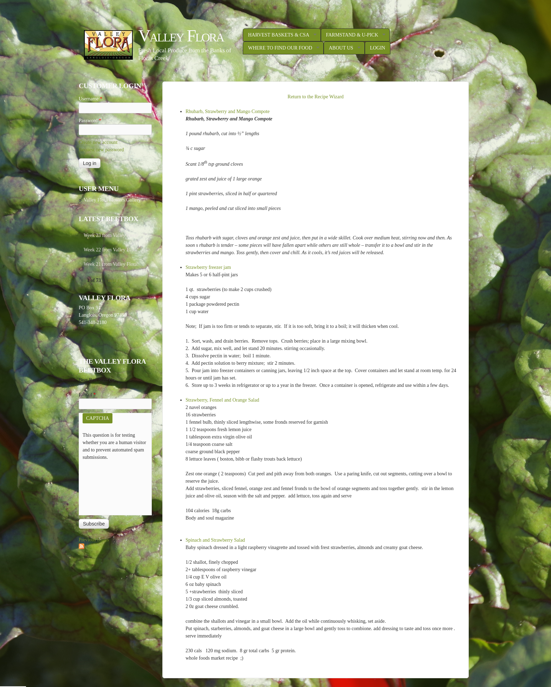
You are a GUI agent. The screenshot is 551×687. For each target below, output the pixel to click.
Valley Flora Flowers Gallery (112, 200)
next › (113, 280)
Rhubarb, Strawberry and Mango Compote (228, 111)
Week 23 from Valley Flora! (111, 235)
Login (377, 48)
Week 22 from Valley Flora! (111, 249)
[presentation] (111, 486)
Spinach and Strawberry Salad (215, 540)
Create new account (98, 142)
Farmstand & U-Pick (353, 35)
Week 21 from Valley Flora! (111, 264)
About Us (342, 48)
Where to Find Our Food (281, 48)
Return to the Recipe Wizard (315, 96)
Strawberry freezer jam (208, 267)
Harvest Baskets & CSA (280, 35)
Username (90, 98)
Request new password (101, 149)
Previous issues (94, 539)
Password (90, 120)
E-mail (87, 394)
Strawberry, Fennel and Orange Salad (222, 400)
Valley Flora (180, 35)
